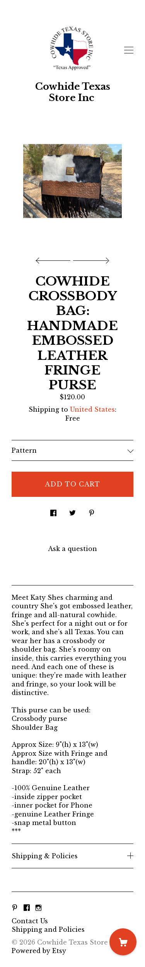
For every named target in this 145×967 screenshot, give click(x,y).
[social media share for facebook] (53, 511)
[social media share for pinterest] (92, 511)
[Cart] (122, 941)
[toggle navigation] (128, 50)
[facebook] (27, 908)
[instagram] (38, 908)
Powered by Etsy (39, 951)
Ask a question (72, 549)
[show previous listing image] (55, 258)
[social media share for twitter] (72, 511)
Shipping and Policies (48, 929)
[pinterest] (15, 908)
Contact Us (30, 921)
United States (92, 409)
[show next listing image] (90, 258)
